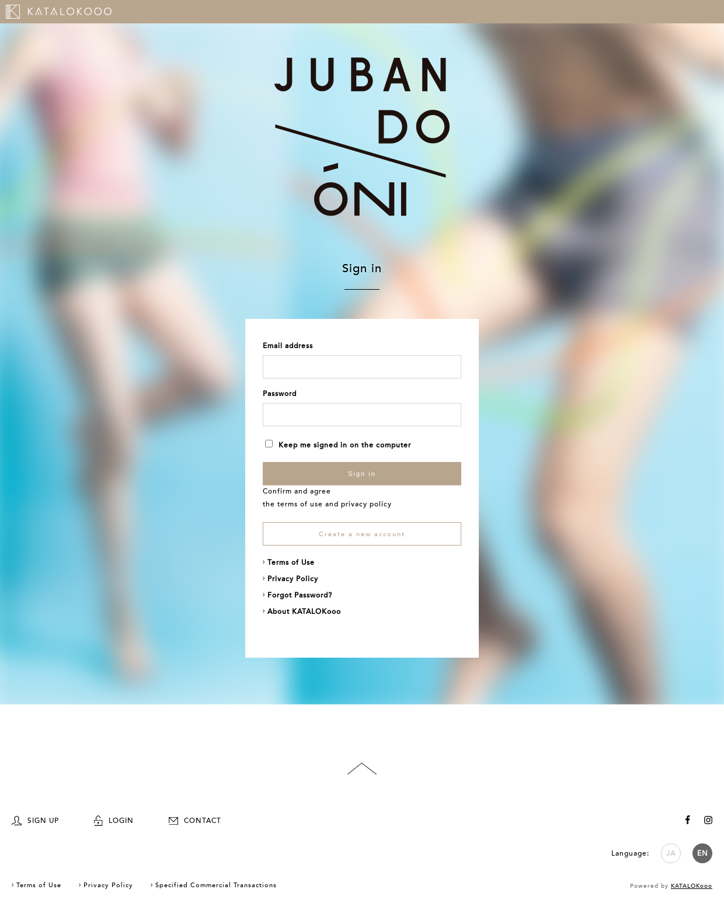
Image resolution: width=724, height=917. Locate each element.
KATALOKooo (691, 886)
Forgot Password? (299, 595)
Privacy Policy (292, 579)
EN (702, 853)
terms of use (300, 504)
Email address (288, 345)
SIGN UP (35, 820)
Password (280, 393)
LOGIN (114, 820)
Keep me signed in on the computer (338, 445)
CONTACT (195, 821)
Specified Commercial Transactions (216, 885)
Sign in (362, 473)
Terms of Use (291, 562)
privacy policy (366, 504)
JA (671, 853)
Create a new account (362, 534)
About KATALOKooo (304, 611)
